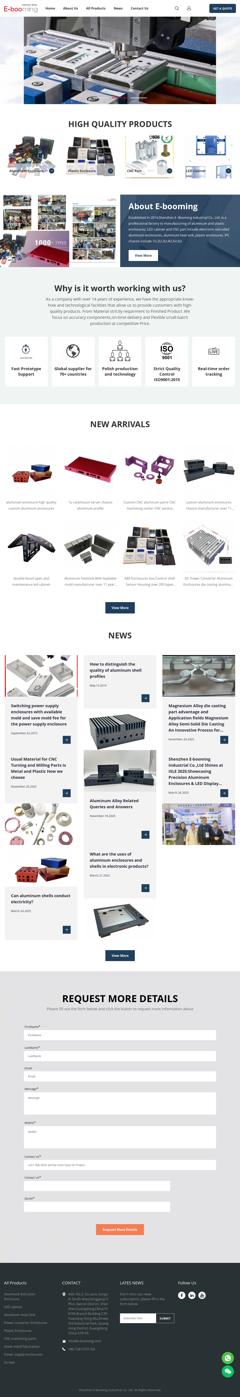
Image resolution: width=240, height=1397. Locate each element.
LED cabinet (13, 1307)
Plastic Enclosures (18, 1330)
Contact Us (139, 8)
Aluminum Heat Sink (19, 1315)
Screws (9, 1362)
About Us (70, 8)
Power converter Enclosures (25, 1322)
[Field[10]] (120, 1056)
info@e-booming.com (84, 1341)
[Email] (138, 1318)
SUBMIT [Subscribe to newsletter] (165, 1318)
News (118, 8)
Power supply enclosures (23, 1354)
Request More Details (120, 1229)
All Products (96, 8)
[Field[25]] (120, 1165)
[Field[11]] (120, 1076)
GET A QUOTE (222, 8)
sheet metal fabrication (22, 1346)
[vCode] (97, 1186)
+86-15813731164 (81, 1349)
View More (143, 255)
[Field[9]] (120, 1035)
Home (50, 8)
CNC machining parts (20, 1338)
